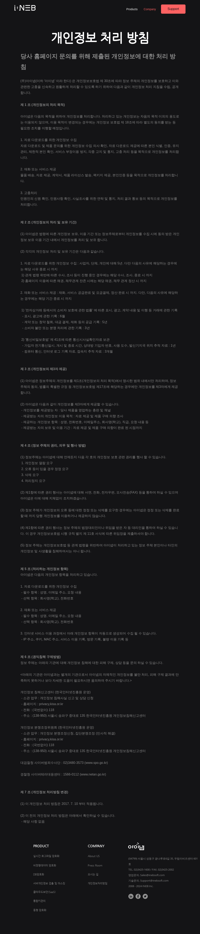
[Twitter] (145, 896)
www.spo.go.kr (96, 762)
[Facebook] (138, 896)
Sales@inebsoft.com (152, 875)
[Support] (173, 9)
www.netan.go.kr (93, 774)
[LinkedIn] (130, 896)
